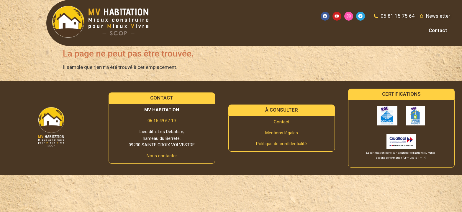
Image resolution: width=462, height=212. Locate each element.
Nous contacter (162, 155)
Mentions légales (281, 132)
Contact (438, 30)
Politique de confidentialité (281, 143)
